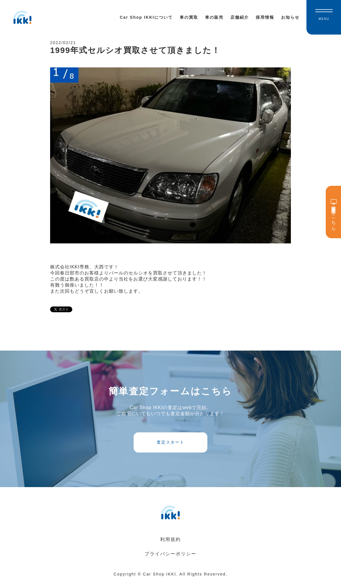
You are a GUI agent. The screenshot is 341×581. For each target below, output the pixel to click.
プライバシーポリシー (170, 553)
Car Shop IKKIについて (146, 17)
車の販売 (214, 17)
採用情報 (265, 17)
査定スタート (170, 442)
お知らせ (290, 17)
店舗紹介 (239, 17)
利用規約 (170, 539)
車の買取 (189, 17)
